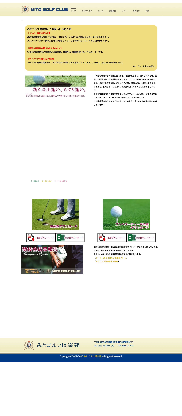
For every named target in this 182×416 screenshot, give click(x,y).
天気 (147, 65)
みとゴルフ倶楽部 (92, 410)
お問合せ (136, 65)
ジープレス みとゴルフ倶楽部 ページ (111, 312)
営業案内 (112, 65)
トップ (73, 65)
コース (100, 65)
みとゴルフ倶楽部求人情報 (107, 315)
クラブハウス (87, 65)
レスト (124, 65)
